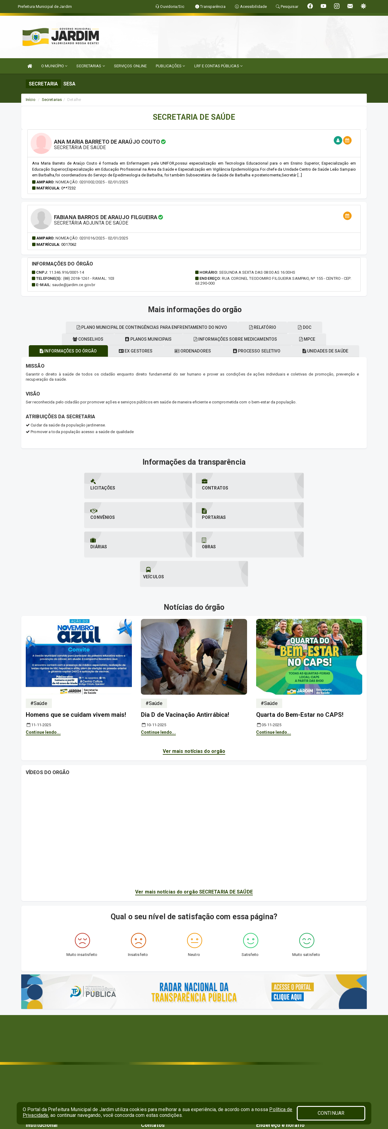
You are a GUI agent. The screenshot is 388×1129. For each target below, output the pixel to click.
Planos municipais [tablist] (203, 339)
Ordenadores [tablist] (228, 351)
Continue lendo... (43, 673)
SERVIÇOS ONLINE (130, 66)
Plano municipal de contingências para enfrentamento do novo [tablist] (169, 327)
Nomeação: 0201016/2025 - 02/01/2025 (91, 238)
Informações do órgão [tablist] (97, 351)
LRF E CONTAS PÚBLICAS (218, 66)
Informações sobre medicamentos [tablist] (293, 339)
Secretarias (52, 99)
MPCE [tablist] (60, 327)
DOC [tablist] (329, 327)
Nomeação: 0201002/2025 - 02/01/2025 (91, 182)
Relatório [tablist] (283, 327)
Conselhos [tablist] (139, 339)
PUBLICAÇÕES (170, 66)
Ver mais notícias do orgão (194, 692)
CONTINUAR (331, 1113)
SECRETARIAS (90, 66)
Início (30, 99)
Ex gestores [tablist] (168, 351)
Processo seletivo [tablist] (295, 351)
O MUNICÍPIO (54, 66)
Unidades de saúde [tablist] (76, 339)
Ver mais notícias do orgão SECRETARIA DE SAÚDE (194, 833)
